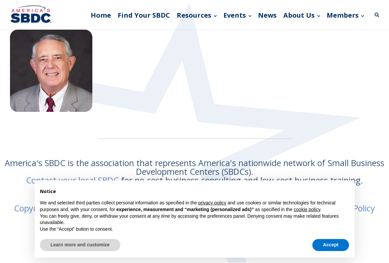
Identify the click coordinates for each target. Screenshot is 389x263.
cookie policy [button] (307, 209)
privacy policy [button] (212, 202)
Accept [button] (331, 244)
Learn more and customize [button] (80, 244)
